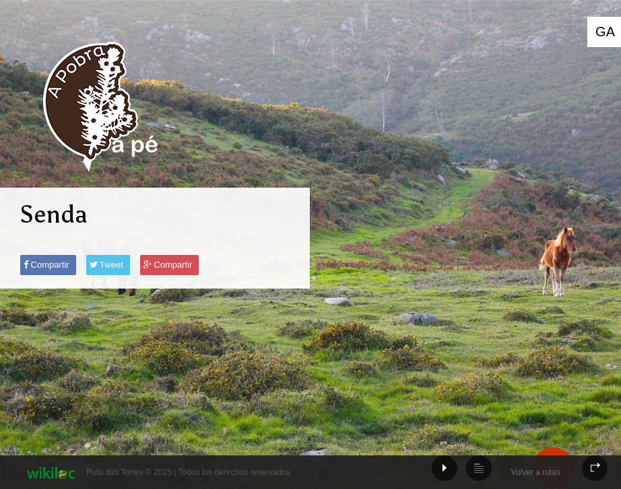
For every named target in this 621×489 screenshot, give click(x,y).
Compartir (46, 265)
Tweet (106, 265)
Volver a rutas (535, 472)
